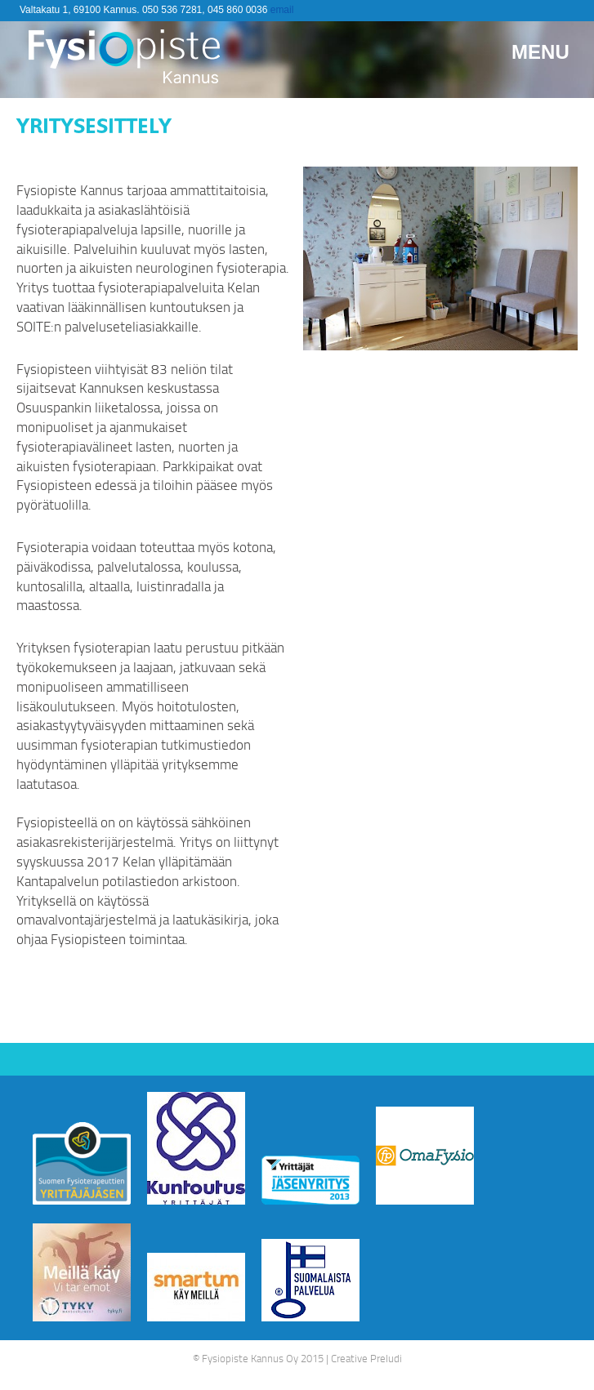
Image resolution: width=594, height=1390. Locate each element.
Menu (540, 52)
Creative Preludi (366, 1358)
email (282, 10)
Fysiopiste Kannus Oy (250, 1358)
